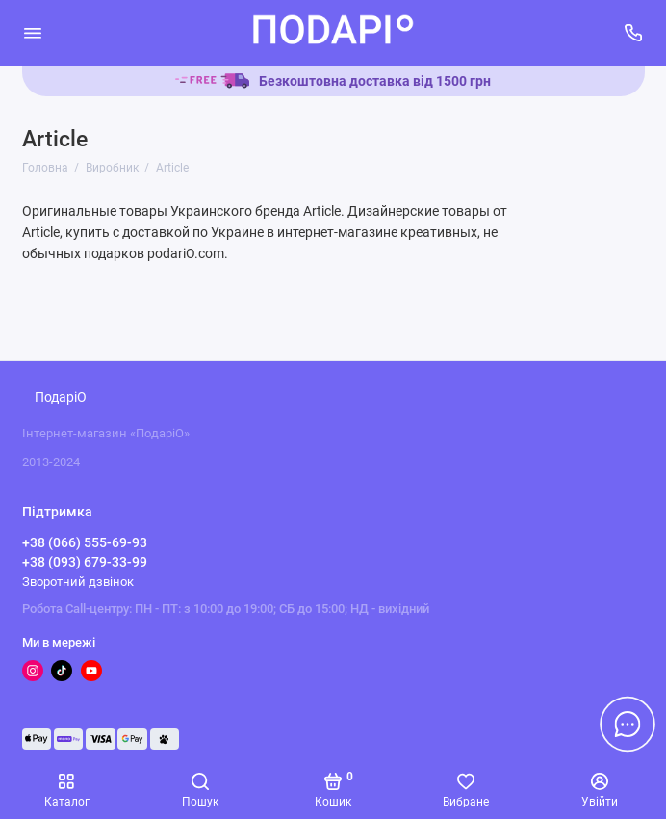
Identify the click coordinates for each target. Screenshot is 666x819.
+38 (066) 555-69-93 (84, 542)
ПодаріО (61, 397)
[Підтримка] (634, 33)
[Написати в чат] (627, 724)
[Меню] (32, 33)
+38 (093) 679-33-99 (84, 561)
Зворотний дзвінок (78, 581)
